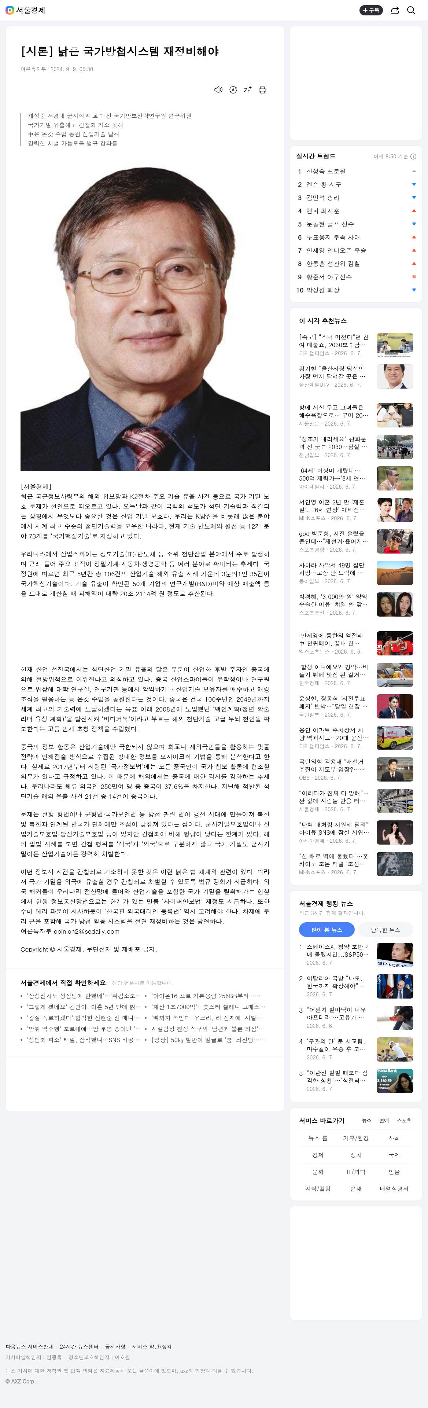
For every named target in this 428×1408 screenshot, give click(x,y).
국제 (394, 1155)
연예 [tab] (384, 1120)
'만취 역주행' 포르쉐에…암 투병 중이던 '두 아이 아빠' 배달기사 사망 (84, 1029)
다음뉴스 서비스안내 (29, 1346)
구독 (371, 10)
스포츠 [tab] (404, 1120)
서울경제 (30, 10)
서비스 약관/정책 (152, 1346)
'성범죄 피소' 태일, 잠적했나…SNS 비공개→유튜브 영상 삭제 (84, 1040)
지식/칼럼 (318, 1188)
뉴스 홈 (318, 1138)
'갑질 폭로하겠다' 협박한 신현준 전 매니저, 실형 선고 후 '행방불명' (84, 1018)
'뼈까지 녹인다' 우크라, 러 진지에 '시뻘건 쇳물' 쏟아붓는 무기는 (208, 1018)
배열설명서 (394, 1188)
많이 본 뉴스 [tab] (326, 930)
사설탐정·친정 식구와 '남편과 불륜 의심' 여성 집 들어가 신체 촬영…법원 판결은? (208, 1029)
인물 (394, 1172)
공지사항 (115, 1346)
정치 (356, 1155)
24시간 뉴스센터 (79, 1346)
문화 (318, 1172)
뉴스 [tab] (366, 1120)
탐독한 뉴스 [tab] (385, 930)
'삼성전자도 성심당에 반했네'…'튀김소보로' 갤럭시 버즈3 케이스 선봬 (84, 996)
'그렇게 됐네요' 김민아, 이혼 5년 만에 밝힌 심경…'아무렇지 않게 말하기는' (84, 1007)
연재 (356, 1188)
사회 (394, 1138)
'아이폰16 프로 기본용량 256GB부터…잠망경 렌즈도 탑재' (208, 996)
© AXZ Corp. (20, 1381)
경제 (318, 1155)
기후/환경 (356, 1138)
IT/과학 (356, 1172)
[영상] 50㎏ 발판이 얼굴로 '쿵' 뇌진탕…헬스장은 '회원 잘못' (208, 1040)
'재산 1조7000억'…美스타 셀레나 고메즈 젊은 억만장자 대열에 (208, 1007)
